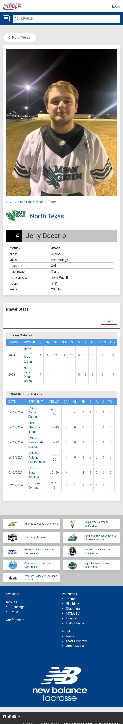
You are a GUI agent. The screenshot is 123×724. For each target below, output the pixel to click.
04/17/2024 (16, 412)
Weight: (14, 289)
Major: (14, 260)
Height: (14, 283)
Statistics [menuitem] (73, 609)
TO (92, 342)
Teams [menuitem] (71, 599)
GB (56, 342)
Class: (14, 254)
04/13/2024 (16, 427)
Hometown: (17, 271)
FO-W (102, 342)
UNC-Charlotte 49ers (34, 427)
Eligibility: (16, 266)
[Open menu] (6, 18)
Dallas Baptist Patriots (33, 412)
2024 (11, 355)
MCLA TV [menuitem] (73, 613)
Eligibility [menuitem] (72, 604)
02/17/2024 (16, 485)
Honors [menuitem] (71, 618)
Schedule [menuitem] (12, 594)
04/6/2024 (15, 457)
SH (64, 342)
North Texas (18, 37)
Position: (15, 248)
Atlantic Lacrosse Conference (41, 523)
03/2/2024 (15, 472)
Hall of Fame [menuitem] (75, 623)
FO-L (113, 342)
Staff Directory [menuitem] (76, 641)
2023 (11, 374)
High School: (18, 277)
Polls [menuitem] (14, 612)
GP (48, 342)
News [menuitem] (70, 636)
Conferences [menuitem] (15, 620)
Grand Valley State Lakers (36, 442)
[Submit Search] (17, 19)
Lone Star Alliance (31, 202)
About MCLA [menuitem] (75, 646)
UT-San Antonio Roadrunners (36, 457)
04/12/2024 (16, 442)
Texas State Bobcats (33, 472)
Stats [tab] (109, 321)
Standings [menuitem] (18, 607)
